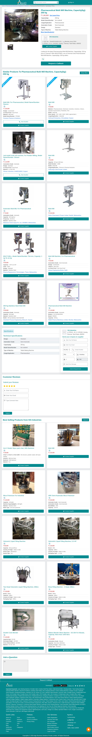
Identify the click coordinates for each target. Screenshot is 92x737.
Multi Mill (27, 6)
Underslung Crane (53, 699)
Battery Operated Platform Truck (63, 709)
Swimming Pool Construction (58, 707)
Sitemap (8, 719)
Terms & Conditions (32, 719)
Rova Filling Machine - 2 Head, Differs (61, 587)
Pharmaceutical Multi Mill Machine (60, 306)
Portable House (71, 692)
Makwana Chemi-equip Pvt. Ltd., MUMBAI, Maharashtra (19, 222)
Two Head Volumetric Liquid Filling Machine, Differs (21, 587)
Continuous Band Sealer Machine (32, 704)
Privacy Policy (30, 721)
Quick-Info (8, 727)
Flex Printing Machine (48, 697)
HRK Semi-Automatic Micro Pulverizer (61, 495)
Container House (58, 695)
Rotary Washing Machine (76, 697)
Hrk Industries (53, 36)
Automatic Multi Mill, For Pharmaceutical (17, 208)
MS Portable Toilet (14, 694)
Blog (7, 725)
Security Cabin (62, 692)
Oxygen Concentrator (77, 709)
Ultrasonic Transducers (17, 704)
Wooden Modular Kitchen (12, 706)
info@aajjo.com (71, 722)
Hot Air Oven (74, 695)
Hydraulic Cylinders (14, 697)
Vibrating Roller (67, 689)
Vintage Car (51, 709)
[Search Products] (34, 2)
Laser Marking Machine (24, 689)
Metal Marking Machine (75, 701)
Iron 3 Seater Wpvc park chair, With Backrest (18, 448)
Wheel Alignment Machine (60, 706)
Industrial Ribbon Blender (12, 690)
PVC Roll (15, 702)
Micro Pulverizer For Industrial (13, 495)
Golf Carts (44, 709)
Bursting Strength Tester (16, 701)
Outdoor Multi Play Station (45, 689)
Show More (84, 73)
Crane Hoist (70, 699)
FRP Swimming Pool (44, 707)
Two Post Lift (50, 706)
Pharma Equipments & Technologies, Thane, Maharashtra (20, 272)
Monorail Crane (78, 699)
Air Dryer (82, 704)
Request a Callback (55, 63)
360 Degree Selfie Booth (28, 711)
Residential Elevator (20, 692)
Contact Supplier (51, 46)
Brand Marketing (51, 725)
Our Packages (51, 721)
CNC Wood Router (37, 697)
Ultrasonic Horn (57, 702)
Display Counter (73, 690)
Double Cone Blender (10, 633)
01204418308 (71, 717)
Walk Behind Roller (58, 689)
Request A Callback (46, 680)
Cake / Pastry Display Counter (50, 701)
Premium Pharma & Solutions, (12, 118)
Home (3, 6)
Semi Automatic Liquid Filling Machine (69, 704)
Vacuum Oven (67, 695)
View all (85, 420)
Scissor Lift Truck (40, 692)
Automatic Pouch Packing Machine (50, 704)
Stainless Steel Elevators (51, 692)
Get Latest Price (55, 15)
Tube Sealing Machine (78, 689)
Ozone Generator (10, 711)
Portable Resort (24, 694)
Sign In (71, 2)
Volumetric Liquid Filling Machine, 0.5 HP (62, 541)
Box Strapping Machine (49, 690)
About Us (8, 717)
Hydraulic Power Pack (25, 697)
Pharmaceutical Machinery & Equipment (15, 6)
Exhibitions (9, 729)
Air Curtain (21, 702)
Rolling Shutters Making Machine (28, 706)
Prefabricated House (37, 695)
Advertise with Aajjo (52, 719)
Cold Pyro (18, 711)
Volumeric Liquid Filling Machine (14, 541)
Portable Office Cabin (75, 694)
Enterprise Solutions (52, 729)
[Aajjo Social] (75, 685)
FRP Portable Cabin (45, 694)
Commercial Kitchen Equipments (33, 702)
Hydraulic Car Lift (30, 692)
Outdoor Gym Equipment (21, 709)
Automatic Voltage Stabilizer (41, 699)
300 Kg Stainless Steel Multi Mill (14, 306)
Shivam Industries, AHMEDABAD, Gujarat (15, 171)
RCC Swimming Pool (71, 707)
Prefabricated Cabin (64, 694)
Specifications (8, 331)
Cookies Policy (31, 717)
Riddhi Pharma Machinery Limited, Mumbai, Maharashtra (64, 320)
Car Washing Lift (41, 706)
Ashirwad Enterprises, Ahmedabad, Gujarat (60, 118)
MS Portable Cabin (34, 694)
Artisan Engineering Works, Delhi (57, 270)
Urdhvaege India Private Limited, (57, 169)
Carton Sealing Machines (62, 690)
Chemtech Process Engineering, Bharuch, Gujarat (17, 320)
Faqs (7, 731)
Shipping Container (48, 695)
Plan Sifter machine (47, 702)
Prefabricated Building (11, 695)
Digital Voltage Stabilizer (27, 699)
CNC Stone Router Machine (62, 697)
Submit (8, 413)
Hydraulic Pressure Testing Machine (32, 701)
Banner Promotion (52, 723)
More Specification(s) (47, 32)
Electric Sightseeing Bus (34, 709)
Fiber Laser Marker (63, 701)
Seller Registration (52, 717)
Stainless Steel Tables (36, 690)
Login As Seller (51, 731)
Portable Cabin (34, 689)
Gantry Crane (62, 699)
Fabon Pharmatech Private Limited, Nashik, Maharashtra (64, 215)
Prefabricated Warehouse (24, 695)
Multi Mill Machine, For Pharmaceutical (61, 256)
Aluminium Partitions (25, 690)
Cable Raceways (66, 702)
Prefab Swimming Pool (32, 707)
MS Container (54, 694)
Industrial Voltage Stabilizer (13, 699)
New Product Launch (53, 727)
